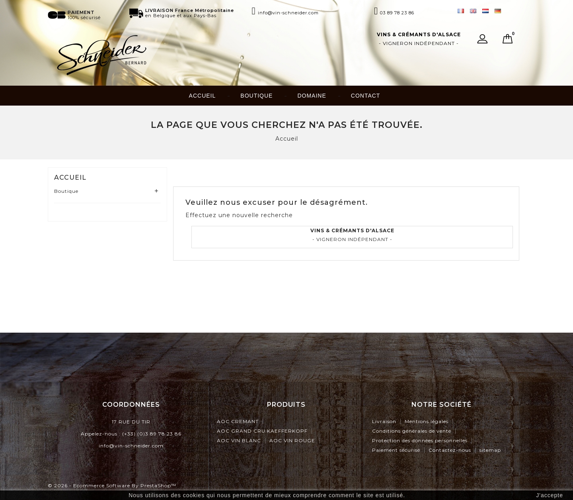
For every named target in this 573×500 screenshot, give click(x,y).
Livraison (384, 421)
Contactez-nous (450, 450)
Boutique (256, 95)
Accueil (202, 95)
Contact (365, 95)
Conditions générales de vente (411, 431)
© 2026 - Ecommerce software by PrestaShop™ (112, 485)
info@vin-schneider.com (131, 446)
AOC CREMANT (238, 421)
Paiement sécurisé (396, 450)
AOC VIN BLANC (239, 440)
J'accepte (549, 495)
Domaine (311, 95)
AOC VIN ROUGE (292, 440)
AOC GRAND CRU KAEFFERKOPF (262, 431)
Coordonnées (131, 404)
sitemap (490, 450)
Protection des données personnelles (420, 440)
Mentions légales (426, 421)
